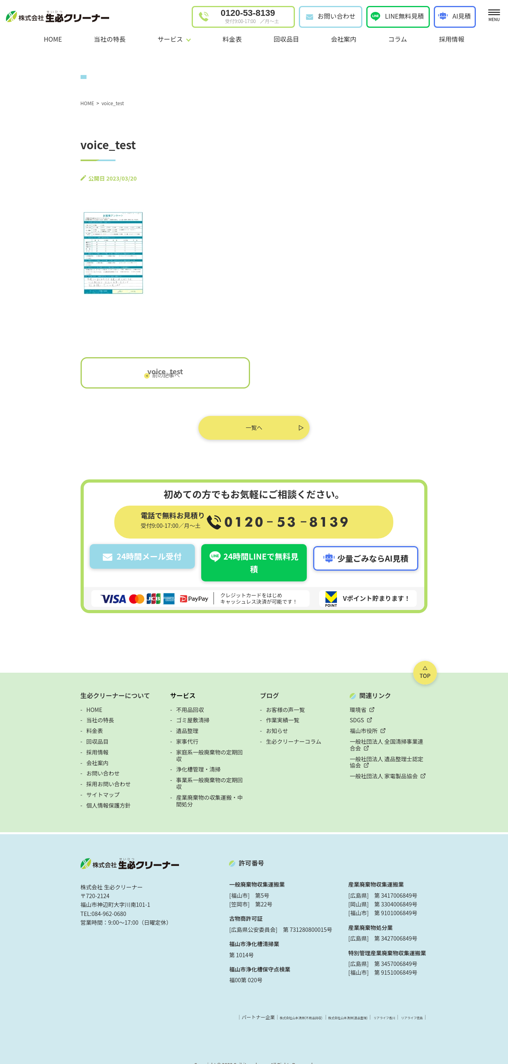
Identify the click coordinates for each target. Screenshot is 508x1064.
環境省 (384, 695)
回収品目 (286, 39)
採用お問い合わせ (56, 769)
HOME (53, 39)
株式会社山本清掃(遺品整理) (367, 1002)
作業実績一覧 (282, 706)
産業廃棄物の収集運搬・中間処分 (191, 769)
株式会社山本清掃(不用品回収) (298, 1002)
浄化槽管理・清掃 (172, 748)
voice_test (139, 374)
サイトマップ (50, 780)
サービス (156, 681)
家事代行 (161, 727)
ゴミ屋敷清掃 (166, 706)
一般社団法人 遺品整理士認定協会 (418, 737)
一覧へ (254, 430)
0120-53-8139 (250, 16)
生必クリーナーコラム (293, 727)
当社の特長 (109, 39)
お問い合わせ (337, 16)
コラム (397, 39)
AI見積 (461, 16)
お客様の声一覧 (285, 695)
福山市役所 (390, 716)
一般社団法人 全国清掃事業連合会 (418, 727)
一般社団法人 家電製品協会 (410, 748)
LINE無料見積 (404, 16)
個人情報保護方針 (56, 791)
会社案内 (343, 39)
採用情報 (451, 39)
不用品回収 (164, 695)
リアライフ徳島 (458, 1002)
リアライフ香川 (419, 1002)
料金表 (232, 39)
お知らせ (277, 716)
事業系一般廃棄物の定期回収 (186, 759)
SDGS (383, 706)
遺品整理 (161, 716)
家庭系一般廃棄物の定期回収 (186, 737)
